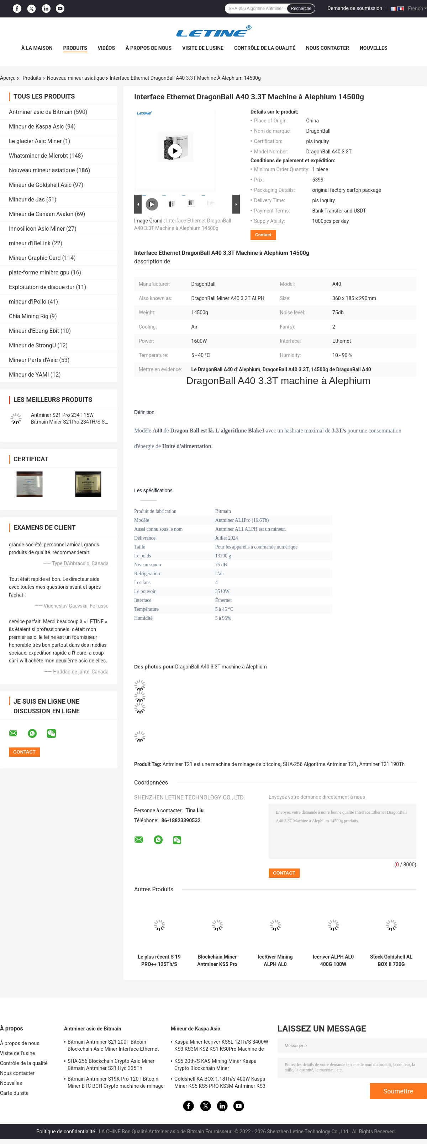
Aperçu (8, 78)
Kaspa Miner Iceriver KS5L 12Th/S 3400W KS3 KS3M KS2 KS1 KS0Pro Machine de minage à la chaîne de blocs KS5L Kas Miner (221, 1046)
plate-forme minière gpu (39, 272)
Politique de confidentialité (65, 1131)
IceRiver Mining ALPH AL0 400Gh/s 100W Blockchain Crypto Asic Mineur (275, 960)
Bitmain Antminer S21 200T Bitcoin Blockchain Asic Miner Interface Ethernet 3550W (113, 1046)
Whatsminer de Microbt (38, 155)
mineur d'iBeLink (30, 243)
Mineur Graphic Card (35, 257)
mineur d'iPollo (27, 301)
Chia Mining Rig (28, 316)
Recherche (301, 8)
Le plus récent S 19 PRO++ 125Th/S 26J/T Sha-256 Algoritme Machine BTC (159, 960)
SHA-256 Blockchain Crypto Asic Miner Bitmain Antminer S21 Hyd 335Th (111, 1064)
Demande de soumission (354, 8)
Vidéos (106, 48)
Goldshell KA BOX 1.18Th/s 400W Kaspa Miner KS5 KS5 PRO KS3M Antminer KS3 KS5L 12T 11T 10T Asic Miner (219, 1083)
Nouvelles (373, 48)
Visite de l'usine (202, 48)
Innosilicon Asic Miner (37, 228)
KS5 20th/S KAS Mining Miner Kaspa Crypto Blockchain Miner (215, 1064)
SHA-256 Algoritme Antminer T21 (320, 764)
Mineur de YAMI (29, 374)
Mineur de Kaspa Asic (36, 126)
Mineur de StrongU (32, 345)
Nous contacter (327, 48)
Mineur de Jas (27, 199)
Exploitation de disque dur (41, 287)
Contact (263, 234)
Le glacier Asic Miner (35, 141)
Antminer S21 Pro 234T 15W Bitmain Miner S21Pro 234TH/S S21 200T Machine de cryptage (70, 421)
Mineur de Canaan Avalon (41, 214)
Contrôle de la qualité (264, 48)
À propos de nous (149, 48)
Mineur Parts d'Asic (33, 360)
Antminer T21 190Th (382, 764)
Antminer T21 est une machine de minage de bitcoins (221, 764)
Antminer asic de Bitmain (40, 112)
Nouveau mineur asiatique (76, 78)
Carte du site (14, 1093)
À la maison (37, 48)
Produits (75, 48)
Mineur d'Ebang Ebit (34, 330)
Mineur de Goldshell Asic (40, 185)
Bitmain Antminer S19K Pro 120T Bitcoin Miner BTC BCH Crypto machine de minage (116, 1082)
